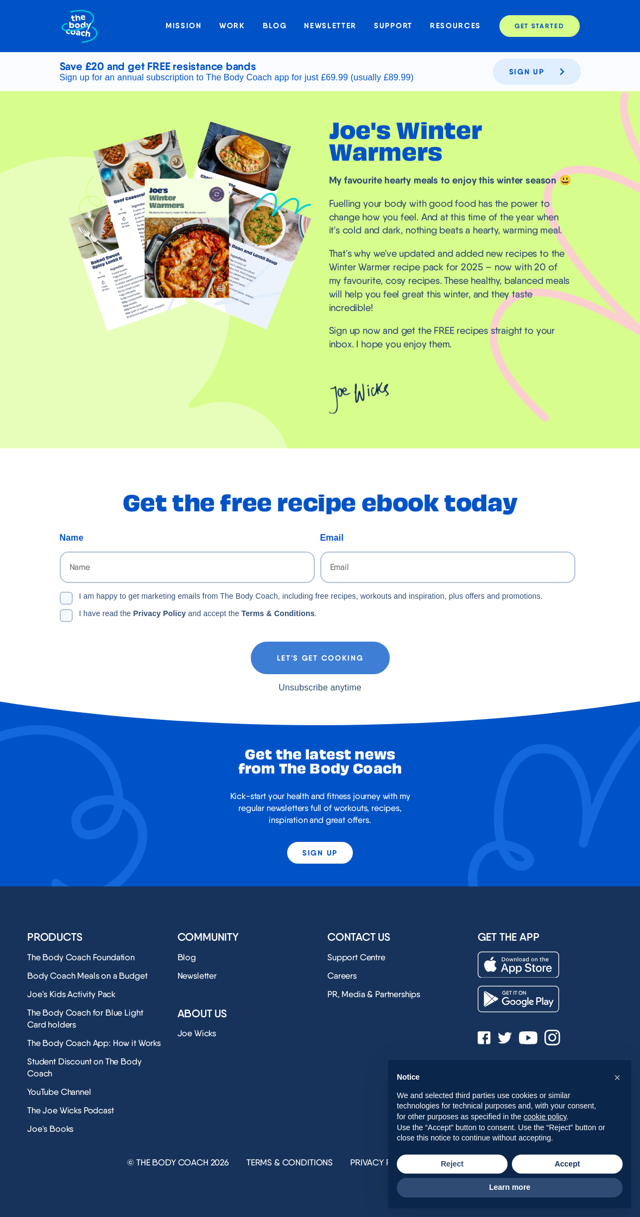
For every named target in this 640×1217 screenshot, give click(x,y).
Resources (455, 25)
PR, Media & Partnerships (373, 994)
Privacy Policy (159, 613)
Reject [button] (452, 1163)
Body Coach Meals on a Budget (87, 976)
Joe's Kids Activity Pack (71, 994)
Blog (275, 25)
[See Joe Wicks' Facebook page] (484, 1039)
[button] (617, 1077)
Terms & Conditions (278, 613)
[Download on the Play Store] (518, 999)
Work (232, 25)
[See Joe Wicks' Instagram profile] (552, 1039)
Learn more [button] (509, 1187)
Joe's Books (50, 1129)
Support (393, 25)
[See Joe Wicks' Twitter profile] (504, 1039)
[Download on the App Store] (518, 965)
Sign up (537, 72)
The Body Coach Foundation (81, 957)
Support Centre (356, 957)
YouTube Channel (59, 1092)
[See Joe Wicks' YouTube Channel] (528, 1039)
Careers (342, 976)
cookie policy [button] (544, 1116)
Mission (184, 25)
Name (72, 537)
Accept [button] (567, 1163)
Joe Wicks (197, 1033)
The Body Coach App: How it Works (94, 1043)
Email (332, 537)
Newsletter (330, 25)
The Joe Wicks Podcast (70, 1110)
